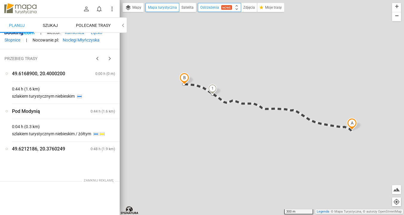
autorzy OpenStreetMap (384, 212)
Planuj (17, 25)
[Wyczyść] (114, 39)
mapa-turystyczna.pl (20, 8)
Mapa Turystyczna (347, 212)
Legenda (323, 212)
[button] (352, 124)
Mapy (133, 7)
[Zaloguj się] (86, 9)
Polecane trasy (93, 25)
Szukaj (50, 25)
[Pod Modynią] (36, 129)
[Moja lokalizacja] (396, 201)
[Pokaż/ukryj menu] (112, 9)
